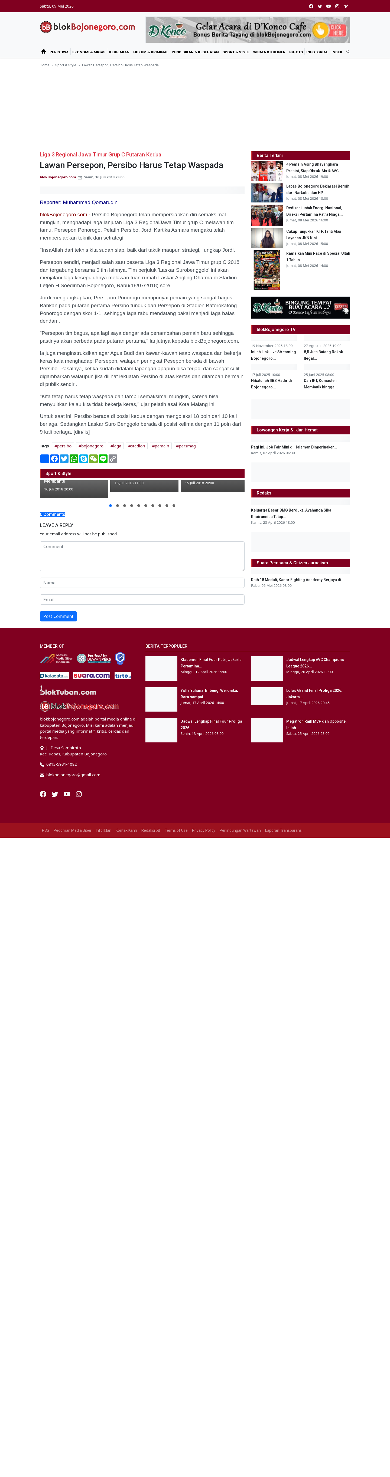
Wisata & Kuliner (269, 52)
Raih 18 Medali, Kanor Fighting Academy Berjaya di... (297, 1097)
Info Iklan (103, 1314)
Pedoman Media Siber (73, 1314)
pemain (162, 445)
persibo (64, 445)
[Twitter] (55, 1277)
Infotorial (317, 52)
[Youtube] (67, 1277)
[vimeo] (346, 6)
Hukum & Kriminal (150, 52)
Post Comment (58, 616)
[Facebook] (43, 1277)
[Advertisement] (195, 108)
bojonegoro (92, 445)
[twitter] (320, 6)
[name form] (142, 583)
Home (44, 65)
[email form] (142, 599)
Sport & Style (236, 52)
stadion (138, 445)
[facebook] (311, 6)
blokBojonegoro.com (58, 177)
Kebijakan (119, 52)
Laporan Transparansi (284, 1314)
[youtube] (328, 6)
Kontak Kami (126, 1314)
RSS (45, 1314)
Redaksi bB (150, 1314)
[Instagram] (79, 1277)
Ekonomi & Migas (88, 52)
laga (117, 445)
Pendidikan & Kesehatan (195, 52)
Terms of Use (176, 1314)
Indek (337, 52)
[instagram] (337, 6)
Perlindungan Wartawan (240, 1314)
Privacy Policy (203, 1314)
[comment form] (142, 556)
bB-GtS (296, 52)
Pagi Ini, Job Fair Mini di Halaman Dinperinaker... (294, 699)
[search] (346, 52)
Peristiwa (59, 52)
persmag (187, 445)
